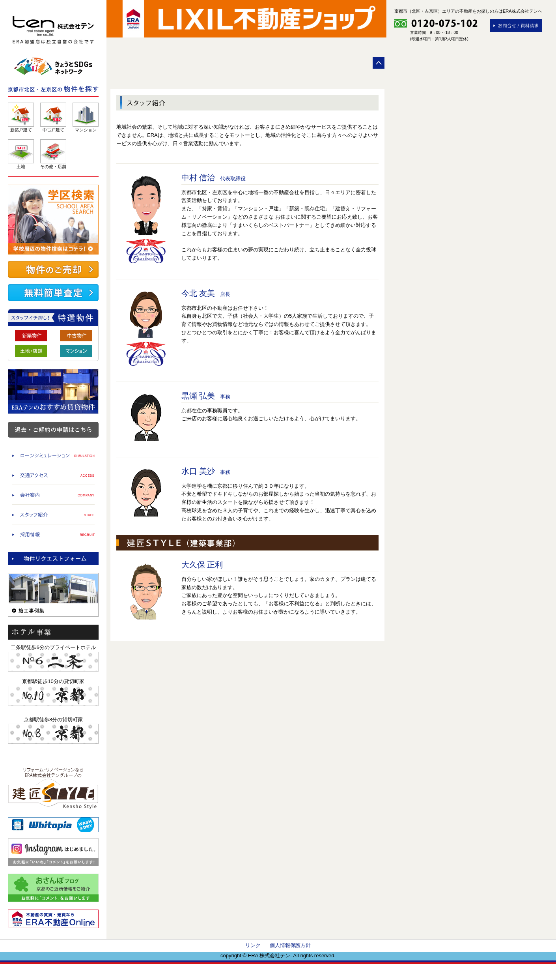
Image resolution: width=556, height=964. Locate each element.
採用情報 (53, 534)
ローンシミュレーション (53, 455)
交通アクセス (53, 475)
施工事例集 (53, 595)
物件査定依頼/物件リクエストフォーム (53, 558)
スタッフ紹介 (53, 514)
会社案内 (53, 494)
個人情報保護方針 (290, 945)
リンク (253, 945)
